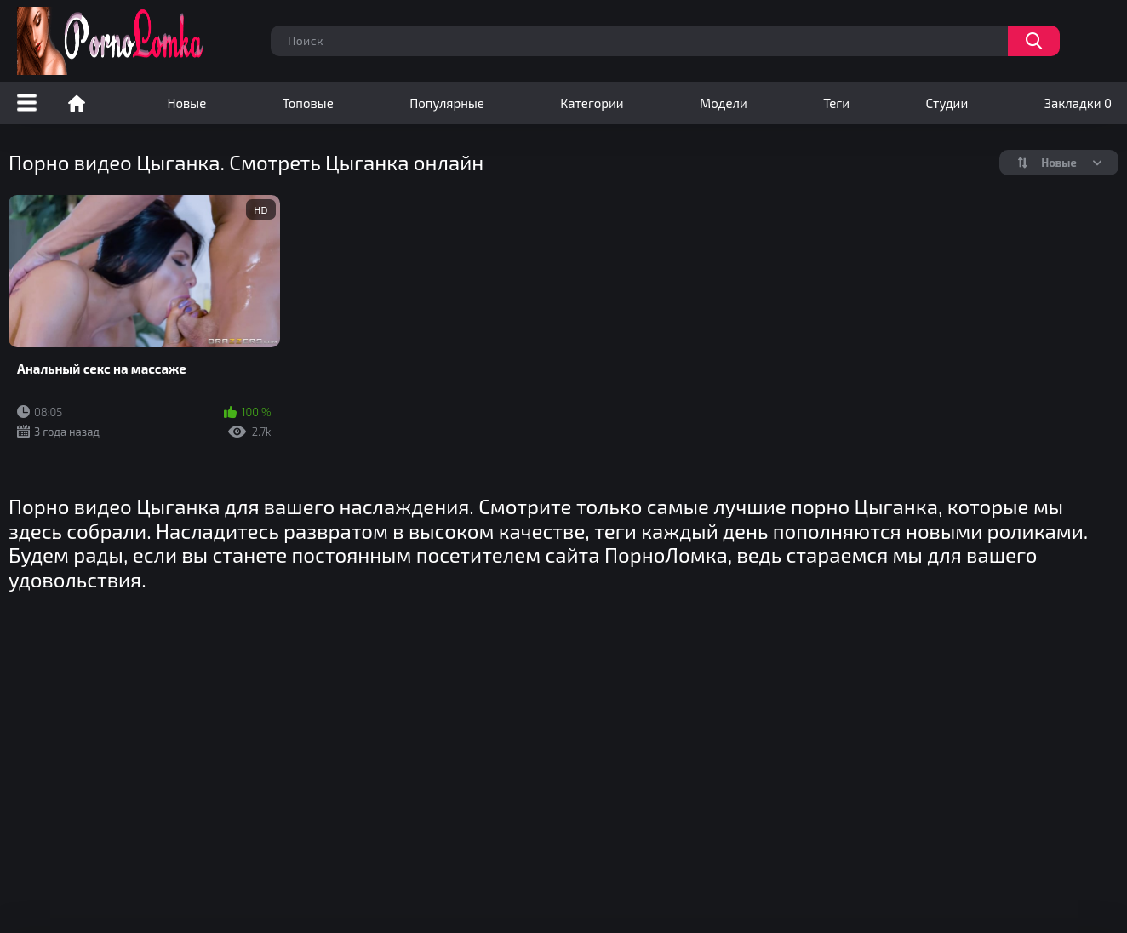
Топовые (308, 103)
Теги (836, 103)
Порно (76, 103)
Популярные (446, 103)
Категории (591, 103)
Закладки (1078, 103)
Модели (723, 103)
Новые (186, 103)
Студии (947, 103)
